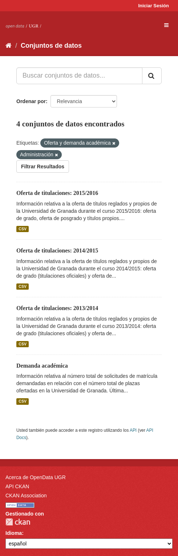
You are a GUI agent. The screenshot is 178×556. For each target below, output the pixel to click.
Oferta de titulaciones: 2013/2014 (57, 308)
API (133, 430)
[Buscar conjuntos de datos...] (79, 75)
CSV (23, 229)
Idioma (13, 533)
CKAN (17, 522)
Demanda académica (42, 366)
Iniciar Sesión (153, 5)
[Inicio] (8, 45)
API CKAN (17, 486)
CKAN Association (26, 495)
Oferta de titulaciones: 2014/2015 (57, 250)
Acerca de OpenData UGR (35, 477)
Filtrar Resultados (42, 166)
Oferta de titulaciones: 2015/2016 (57, 193)
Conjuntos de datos (51, 45)
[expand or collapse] (166, 25)
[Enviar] (152, 75)
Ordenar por (31, 101)
